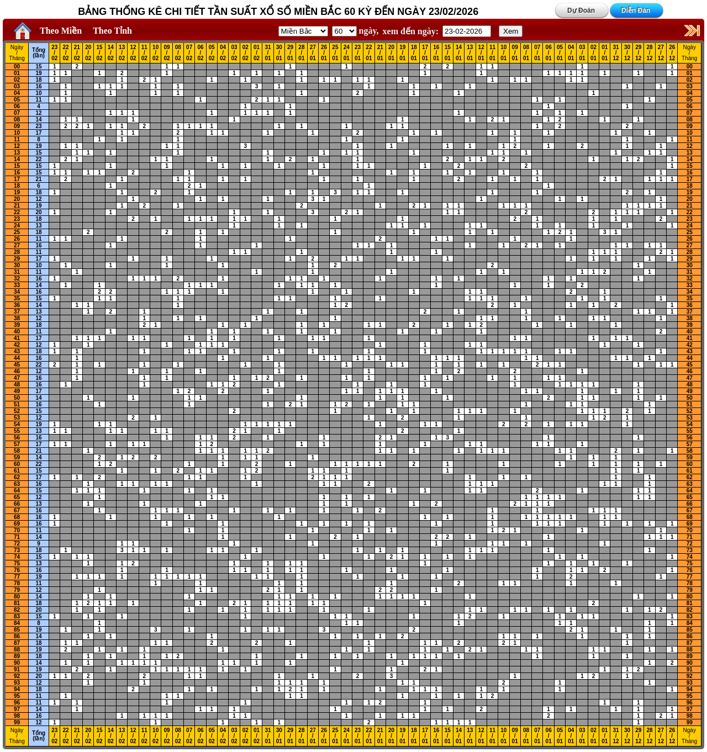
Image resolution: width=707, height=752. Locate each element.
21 (38, 179)
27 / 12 (661, 53)
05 (17, 100)
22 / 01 (369, 53)
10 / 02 (155, 53)
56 (17, 438)
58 (17, 451)
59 (17, 457)
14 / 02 (111, 53)
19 (38, 73)
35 (17, 298)
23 (38, 126)
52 (17, 411)
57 (17, 444)
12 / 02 (133, 53)
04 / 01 (571, 53)
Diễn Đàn (635, 10)
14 (38, 119)
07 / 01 (537, 53)
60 (17, 464)
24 (17, 226)
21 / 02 (77, 53)
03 (17, 86)
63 (17, 484)
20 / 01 (391, 53)
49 (17, 391)
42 (17, 345)
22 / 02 (65, 53)
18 (38, 80)
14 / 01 (459, 53)
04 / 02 (223, 53)
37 (17, 312)
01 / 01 (605, 53)
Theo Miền (61, 30)
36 (17, 305)
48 (17, 385)
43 (17, 351)
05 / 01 (560, 53)
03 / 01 (582, 53)
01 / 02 (257, 53)
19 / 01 (402, 53)
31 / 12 (616, 53)
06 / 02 (200, 53)
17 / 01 (425, 53)
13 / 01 (470, 53)
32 (17, 279)
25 (17, 232)
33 (17, 285)
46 (17, 371)
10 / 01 (503, 53)
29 (17, 259)
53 (17, 418)
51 (17, 404)
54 (17, 424)
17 (38, 133)
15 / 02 (99, 53)
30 (17, 265)
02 (17, 80)
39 (17, 325)
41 (17, 338)
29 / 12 (638, 53)
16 (38, 86)
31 (17, 272)
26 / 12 (672, 53)
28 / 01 (301, 53)
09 (17, 126)
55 (17, 431)
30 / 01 (279, 53)
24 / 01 (347, 53)
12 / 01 (481, 53)
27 (17, 245)
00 (17, 66)
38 (17, 318)
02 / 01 (593, 53)
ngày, (355, 30)
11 (38, 100)
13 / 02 (122, 53)
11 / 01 (492, 53)
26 (17, 239)
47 (17, 378)
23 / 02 (54, 53)
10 (38, 93)
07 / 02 (189, 53)
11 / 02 (144, 53)
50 (17, 398)
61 (17, 471)
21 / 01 (380, 53)
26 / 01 (324, 53)
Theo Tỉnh (112, 30)
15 (38, 66)
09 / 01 (515, 53)
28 (17, 252)
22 (38, 159)
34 (17, 292)
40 (17, 332)
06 (17, 106)
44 (17, 358)
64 (17, 491)
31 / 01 (268, 53)
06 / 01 (549, 53)
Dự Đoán (581, 10)
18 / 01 (414, 53)
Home (19, 31)
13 (17, 153)
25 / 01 (335, 53)
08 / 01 (526, 53)
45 (17, 365)
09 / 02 (166, 53)
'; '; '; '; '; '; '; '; (344, 31)
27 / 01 (313, 53)
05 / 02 (212, 53)
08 (17, 119)
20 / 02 (88, 53)
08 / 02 (178, 53)
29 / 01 (290, 53)
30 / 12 (627, 53)
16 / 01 (436, 53)
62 (17, 477)
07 (17, 113)
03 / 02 (234, 53)
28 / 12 (650, 53)
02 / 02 (245, 53)
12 (38, 113)
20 (17, 199)
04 (17, 93)
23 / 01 (358, 53)
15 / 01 (448, 53)
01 (17, 73)
